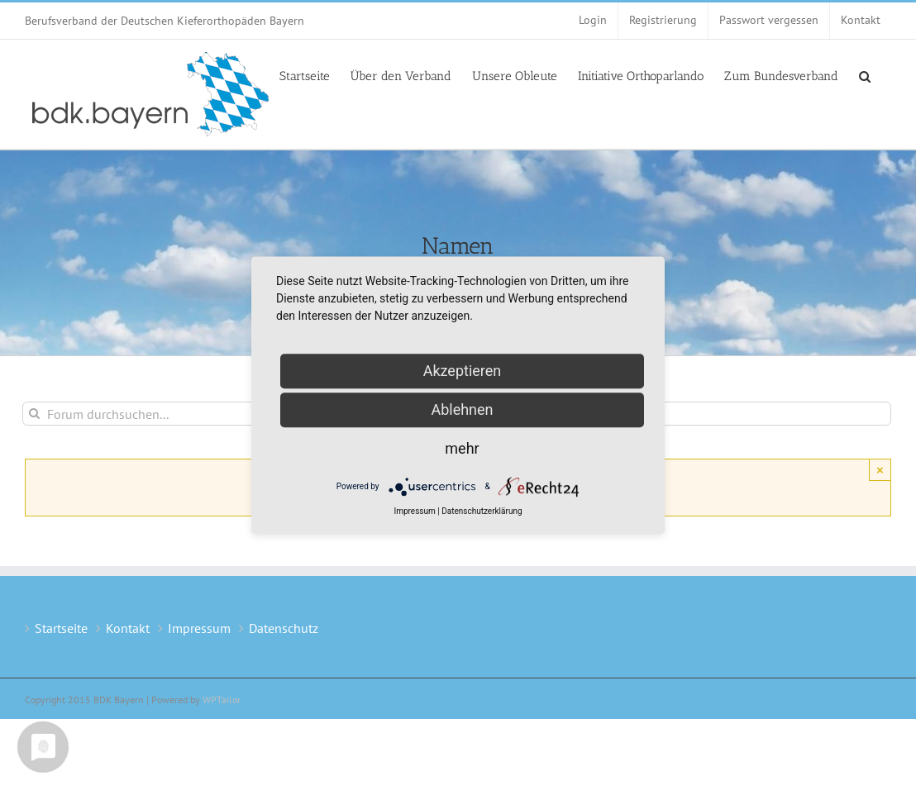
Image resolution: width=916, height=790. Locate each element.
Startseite (61, 628)
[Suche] (34, 414)
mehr (462, 448)
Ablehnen (462, 409)
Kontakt (128, 628)
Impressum (199, 628)
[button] (865, 75)
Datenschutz (283, 628)
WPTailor (222, 699)
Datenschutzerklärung (481, 511)
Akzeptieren (462, 370)
